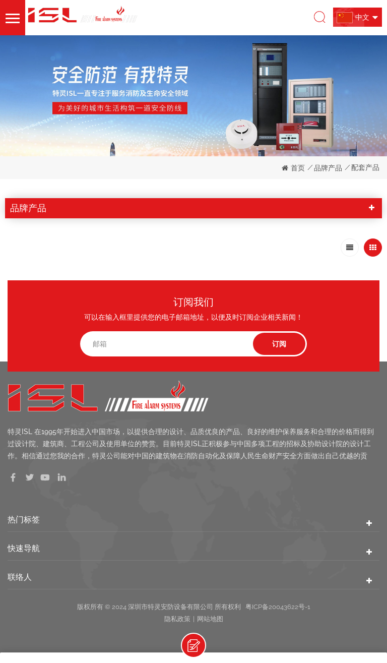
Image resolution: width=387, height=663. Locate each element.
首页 (293, 168)
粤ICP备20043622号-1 (277, 607)
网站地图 (210, 619)
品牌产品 (328, 168)
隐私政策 (177, 619)
